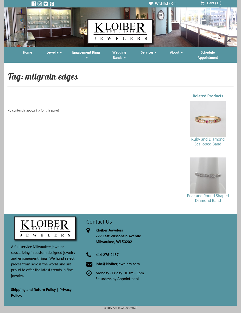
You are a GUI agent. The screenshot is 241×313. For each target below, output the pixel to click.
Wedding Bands (119, 55)
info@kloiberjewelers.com (118, 263)
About (176, 52)
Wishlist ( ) (162, 3)
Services (149, 52)
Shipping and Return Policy (33, 289)
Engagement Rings (86, 54)
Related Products (208, 96)
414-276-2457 (107, 254)
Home (27, 52)
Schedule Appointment (208, 55)
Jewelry (54, 52)
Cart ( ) (211, 3)
